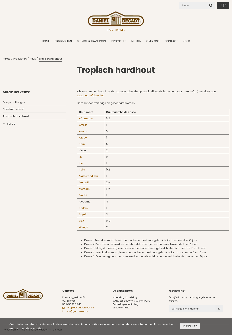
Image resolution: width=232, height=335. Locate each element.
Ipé (81, 163)
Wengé (83, 227)
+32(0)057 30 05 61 (77, 311)
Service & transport (91, 41)
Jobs (186, 41)
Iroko (82, 169)
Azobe (83, 137)
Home (45, 41)
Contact (171, 41)
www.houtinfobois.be (90, 95)
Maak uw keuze (16, 92)
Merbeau (84, 189)
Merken (136, 41)
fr (226, 5)
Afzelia (83, 125)
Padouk (83, 208)
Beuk (82, 144)
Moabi (83, 195)
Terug (11, 123)
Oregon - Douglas (14, 102)
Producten (63, 41)
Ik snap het (190, 326)
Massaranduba (88, 176)
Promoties (118, 41)
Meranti (84, 182)
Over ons (153, 41)
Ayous (83, 131)
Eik (80, 157)
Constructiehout (13, 109)
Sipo (81, 221)
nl (221, 5)
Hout (33, 59)
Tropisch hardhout (50, 59)
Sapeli (82, 214)
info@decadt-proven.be (80, 307)
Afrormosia (86, 118)
